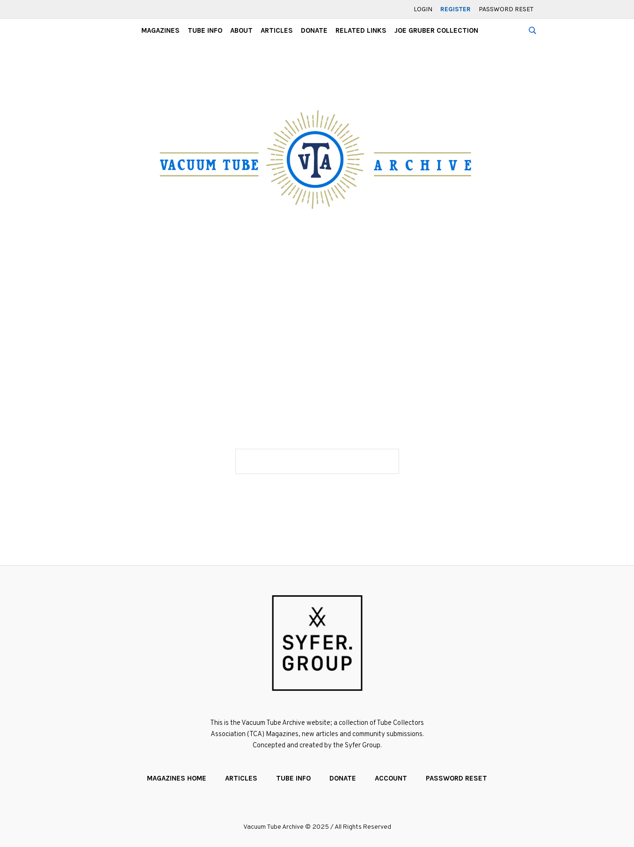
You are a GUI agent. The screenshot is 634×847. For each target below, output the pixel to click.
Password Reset (456, 778)
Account (391, 778)
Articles (241, 778)
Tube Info (293, 778)
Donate (342, 778)
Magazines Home (176, 778)
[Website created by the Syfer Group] (317, 643)
